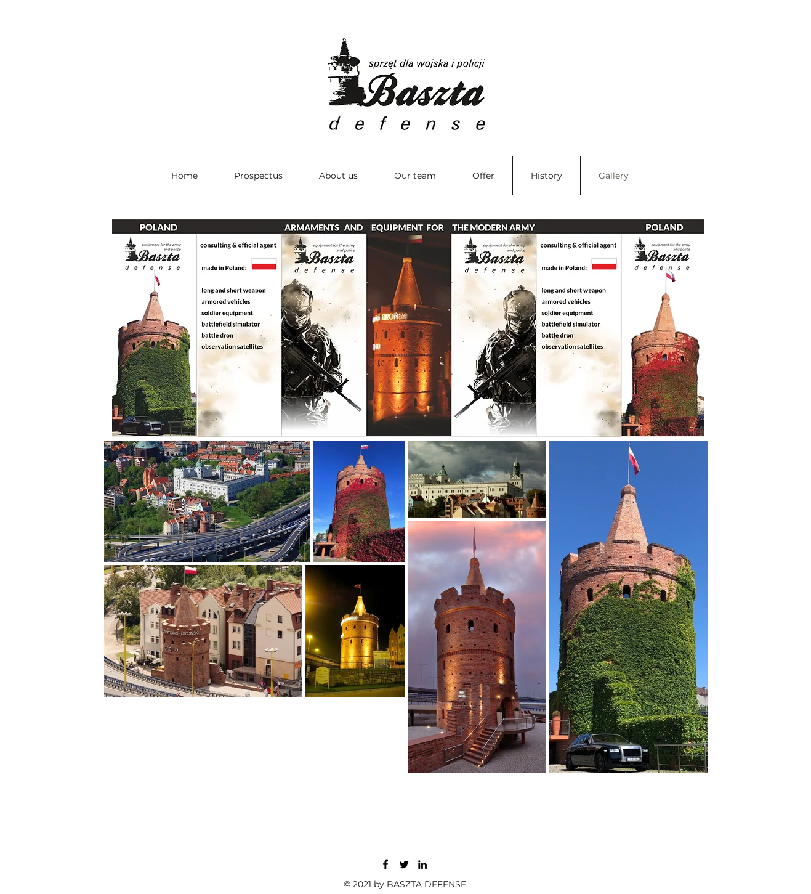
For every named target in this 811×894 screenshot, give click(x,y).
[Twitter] (404, 864)
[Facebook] (385, 864)
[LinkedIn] (422, 864)
